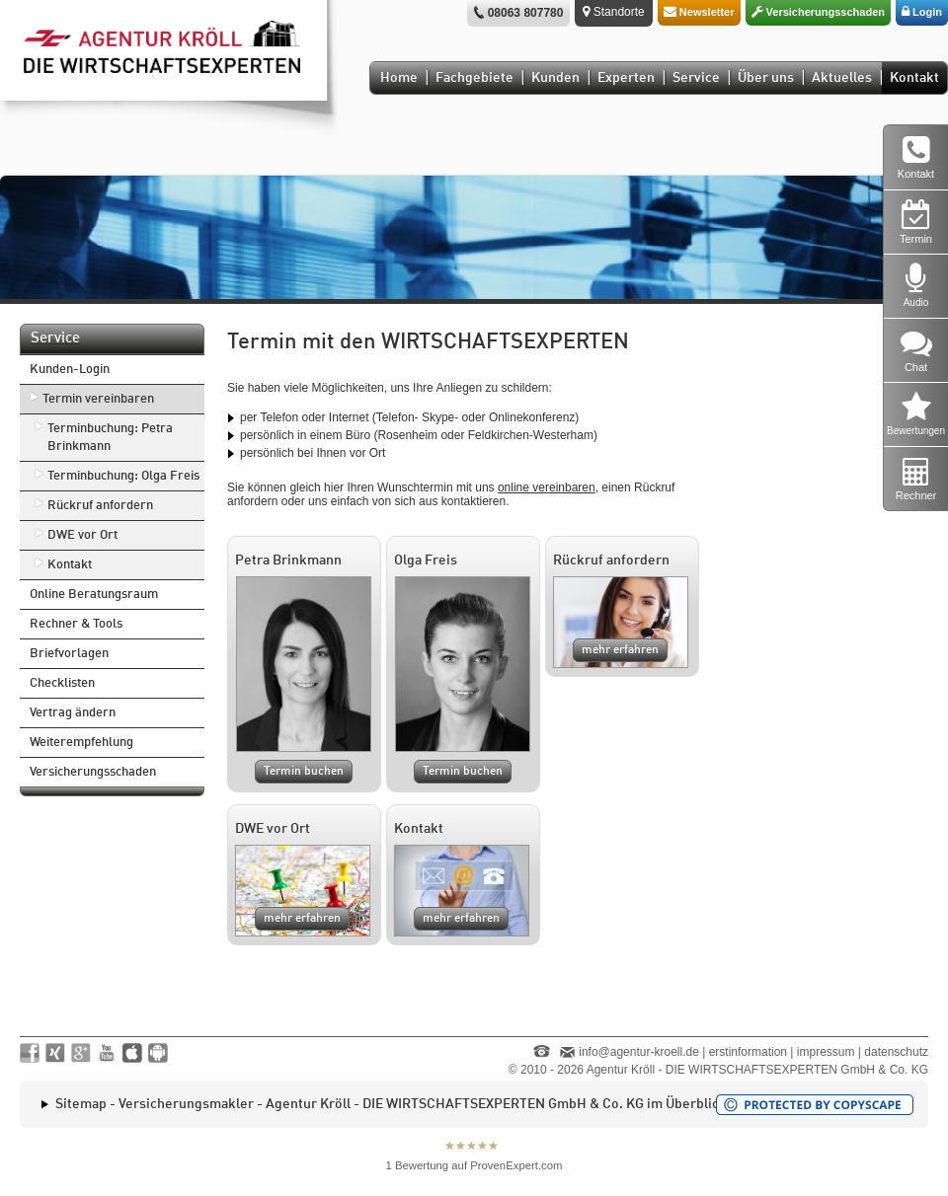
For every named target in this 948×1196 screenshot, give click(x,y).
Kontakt (914, 78)
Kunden (555, 78)
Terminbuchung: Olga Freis (123, 476)
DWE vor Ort (82, 535)
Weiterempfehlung (81, 742)
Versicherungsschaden (93, 772)
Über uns (766, 78)
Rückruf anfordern (100, 505)
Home (399, 78)
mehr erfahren (620, 650)
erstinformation (748, 1052)
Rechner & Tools (76, 624)
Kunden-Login (70, 369)
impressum (826, 1052)
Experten (626, 78)
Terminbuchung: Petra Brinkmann (110, 437)
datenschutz (896, 1052)
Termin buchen (304, 772)
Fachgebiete (474, 78)
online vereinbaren (546, 487)
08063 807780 (526, 13)
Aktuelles (842, 78)
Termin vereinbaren (98, 399)
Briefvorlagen (69, 653)
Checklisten (62, 683)
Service (696, 78)
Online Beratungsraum (94, 594)
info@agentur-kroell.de (639, 1052)
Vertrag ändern (73, 713)
